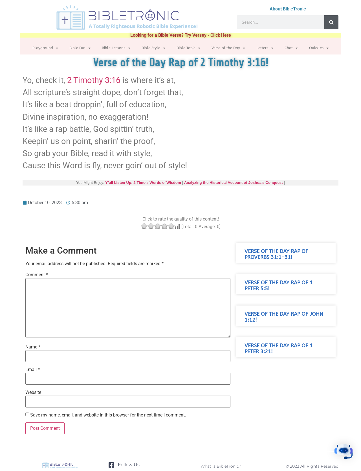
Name (32, 347)
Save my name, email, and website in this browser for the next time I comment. (108, 415)
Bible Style (153, 48)
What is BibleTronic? (221, 466)
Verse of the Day (228, 48)
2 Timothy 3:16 (93, 80)
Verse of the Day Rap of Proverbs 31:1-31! (276, 254)
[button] (343, 452)
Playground (45, 48)
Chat (291, 48)
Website (33, 392)
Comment (36, 274)
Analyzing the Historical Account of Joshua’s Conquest (233, 182)
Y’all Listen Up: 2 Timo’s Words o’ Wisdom (143, 182)
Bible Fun (80, 48)
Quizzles (319, 48)
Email (32, 369)
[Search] (331, 22)
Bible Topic (188, 48)
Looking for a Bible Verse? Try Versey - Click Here (180, 35)
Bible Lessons (116, 48)
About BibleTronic (288, 9)
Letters (264, 48)
